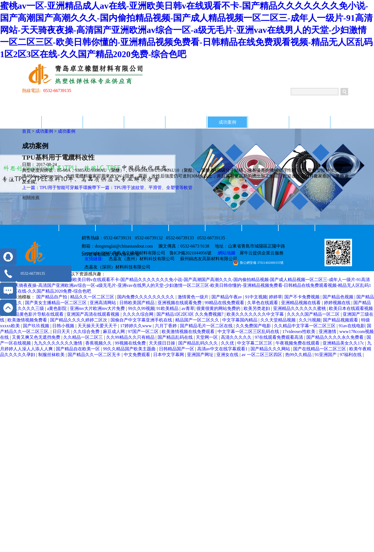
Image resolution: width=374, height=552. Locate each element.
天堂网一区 (207, 337)
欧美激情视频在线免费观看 (189, 331)
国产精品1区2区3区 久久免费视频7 (190, 314)
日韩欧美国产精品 (137, 302)
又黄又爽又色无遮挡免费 (36, 337)
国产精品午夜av (227, 297)
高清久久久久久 (237, 337)
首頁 (21, 122)
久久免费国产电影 (254, 325)
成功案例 (44, 131)
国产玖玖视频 (36, 325)
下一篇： (144, 187)
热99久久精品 (299, 354)
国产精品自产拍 (52, 297)
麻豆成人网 (114, 331)
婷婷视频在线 (337, 302)
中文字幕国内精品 (240, 320)
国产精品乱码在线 (176, 337)
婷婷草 (275, 297)
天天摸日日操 (162, 343)
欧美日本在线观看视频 (351, 308)
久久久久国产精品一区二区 (314, 314)
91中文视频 (256, 297)
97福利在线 (351, 354)
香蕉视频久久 (99, 343)
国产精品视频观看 (341, 320)
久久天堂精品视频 (278, 320)
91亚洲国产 (326, 354)
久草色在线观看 (263, 302)
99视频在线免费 (131, 343)
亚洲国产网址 (201, 354)
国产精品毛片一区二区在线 (207, 325)
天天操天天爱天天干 (98, 325)
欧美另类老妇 (257, 308)
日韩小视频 (63, 325)
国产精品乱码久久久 (198, 343)
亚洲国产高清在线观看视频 (93, 314)
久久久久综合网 (139, 314)
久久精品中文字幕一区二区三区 (305, 325)
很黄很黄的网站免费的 (218, 308)
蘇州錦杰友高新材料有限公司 (208, 258)
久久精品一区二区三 (83, 337)
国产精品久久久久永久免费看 (335, 337)
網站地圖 (225, 253)
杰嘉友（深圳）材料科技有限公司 (117, 267)
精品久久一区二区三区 (92, 297)
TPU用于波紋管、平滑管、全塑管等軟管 (230, 217)
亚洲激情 (328, 331)
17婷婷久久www (136, 325)
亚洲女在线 (228, 354)
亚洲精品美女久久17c (344, 343)
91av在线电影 (352, 325)
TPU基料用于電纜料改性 (45, 217)
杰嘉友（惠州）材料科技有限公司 (142, 258)
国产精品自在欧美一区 (78, 348)
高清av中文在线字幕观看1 (223, 348)
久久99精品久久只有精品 (131, 337)
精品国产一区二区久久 (197, 320)
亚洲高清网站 (103, 302)
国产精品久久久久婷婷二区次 (79, 320)
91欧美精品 (168, 308)
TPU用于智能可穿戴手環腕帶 (222, 209)
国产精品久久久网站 (271, 348)
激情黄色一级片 (194, 297)
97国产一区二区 (144, 331)
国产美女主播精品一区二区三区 (56, 302)
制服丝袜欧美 (52, 354)
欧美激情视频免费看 (27, 320)
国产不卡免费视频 (302, 297)
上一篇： (59, 187)
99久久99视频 (141, 308)
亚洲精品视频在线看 (301, 302)
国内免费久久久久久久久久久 (146, 297)
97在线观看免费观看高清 (279, 337)
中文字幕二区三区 (255, 343)
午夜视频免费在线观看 (298, 343)
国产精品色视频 (338, 297)
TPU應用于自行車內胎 (43, 209)
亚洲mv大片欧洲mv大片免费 (98, 308)
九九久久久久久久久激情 (58, 343)
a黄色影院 (57, 308)
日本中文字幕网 (169, 354)
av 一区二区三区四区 (262, 354)
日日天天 (62, 331)
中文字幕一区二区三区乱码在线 (249, 331)
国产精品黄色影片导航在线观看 (33, 314)
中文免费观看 (137, 354)
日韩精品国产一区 (177, 348)
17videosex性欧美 (299, 331)
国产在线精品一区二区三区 (320, 348)
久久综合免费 (87, 331)
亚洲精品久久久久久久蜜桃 (300, 308)
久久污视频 (310, 320)
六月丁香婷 (166, 325)
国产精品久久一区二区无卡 (95, 354)
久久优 (228, 343)
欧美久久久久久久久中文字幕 (256, 314)
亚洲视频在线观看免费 (180, 302)
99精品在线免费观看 (225, 302)
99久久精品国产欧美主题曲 (130, 348)
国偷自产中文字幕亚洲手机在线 (142, 320)
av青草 (188, 308)
